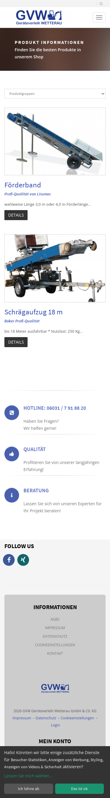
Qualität (34, 461)
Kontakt (55, 653)
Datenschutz (55, 636)
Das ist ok (79, 788)
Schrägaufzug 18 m (33, 311)
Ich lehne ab (28, 788)
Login (55, 725)
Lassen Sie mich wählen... (28, 776)
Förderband (22, 184)
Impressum (55, 627)
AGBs (55, 619)
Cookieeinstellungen (55, 644)
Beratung (36, 502)
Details (16, 215)
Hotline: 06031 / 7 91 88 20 (54, 420)
